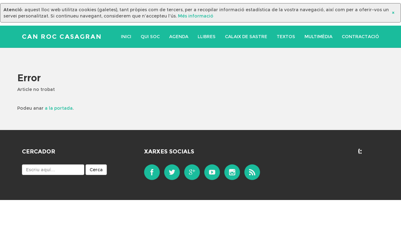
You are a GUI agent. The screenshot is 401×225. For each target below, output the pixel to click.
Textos (286, 36)
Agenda (178, 36)
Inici (126, 36)
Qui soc (150, 36)
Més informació (195, 16)
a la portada (59, 108)
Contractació (360, 36)
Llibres (207, 36)
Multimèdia (318, 36)
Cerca (96, 169)
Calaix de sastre (246, 36)
